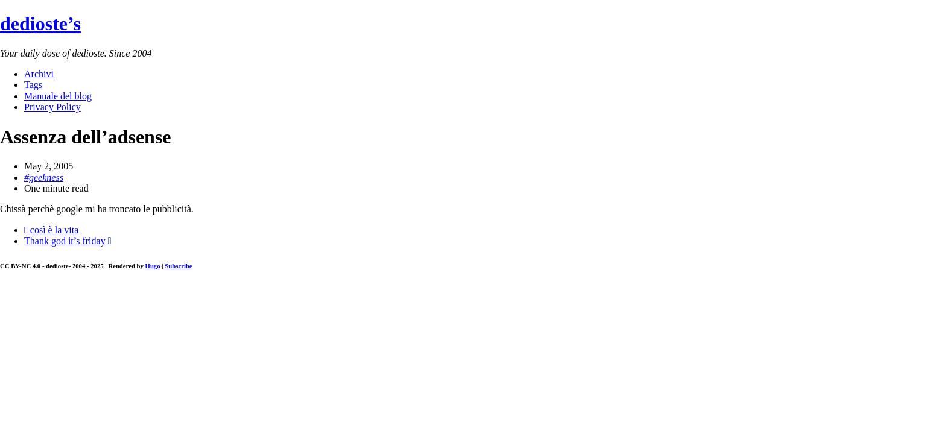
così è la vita (51, 230)
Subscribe (178, 265)
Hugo (152, 265)
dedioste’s (40, 23)
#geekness (43, 177)
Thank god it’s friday (67, 241)
